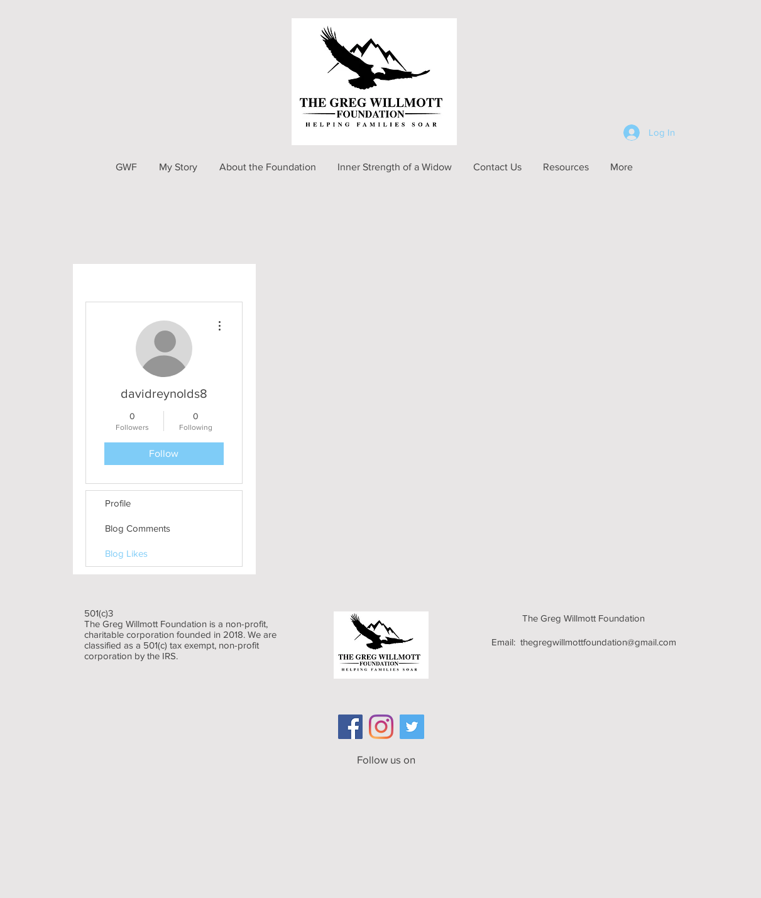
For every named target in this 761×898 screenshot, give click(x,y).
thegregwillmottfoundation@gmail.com (598, 642)
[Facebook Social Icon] (350, 727)
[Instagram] (381, 727)
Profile (118, 503)
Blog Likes (126, 553)
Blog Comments (137, 528)
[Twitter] (412, 727)
